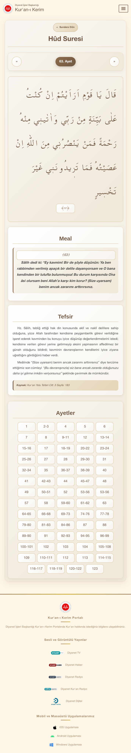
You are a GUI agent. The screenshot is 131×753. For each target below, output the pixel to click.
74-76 (85, 514)
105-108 (104, 547)
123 (95, 568)
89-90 (26, 536)
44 (65, 481)
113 (85, 558)
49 (26, 492)
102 (46, 547)
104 (85, 547)
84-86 (65, 525)
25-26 (26, 459)
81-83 (46, 525)
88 (104, 525)
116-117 (36, 568)
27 (46, 459)
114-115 (104, 558)
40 (104, 470)
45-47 (85, 481)
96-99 (104, 536)
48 (104, 481)
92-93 (65, 536)
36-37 (65, 470)
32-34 (26, 470)
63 (104, 503)
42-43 (46, 481)
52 (65, 492)
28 (65, 459)
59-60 (65, 503)
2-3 (46, 426)
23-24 (104, 448)
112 (65, 558)
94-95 (85, 536)
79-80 (26, 525)
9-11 (65, 437)
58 (46, 503)
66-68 (46, 514)
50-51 (46, 492)
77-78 (104, 514)
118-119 (55, 568)
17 (46, 448)
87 (85, 525)
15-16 (26, 448)
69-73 (65, 514)
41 (26, 481)
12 (85, 437)
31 (104, 459)
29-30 (85, 459)
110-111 (46, 558)
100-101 (26, 547)
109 (26, 558)
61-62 (85, 503)
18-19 (65, 448)
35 (46, 470)
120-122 (75, 568)
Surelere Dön (65, 27)
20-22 (85, 448)
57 (26, 503)
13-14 (104, 437)
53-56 (85, 492)
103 (65, 547)
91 (46, 536)
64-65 (26, 514)
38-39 (85, 470)
